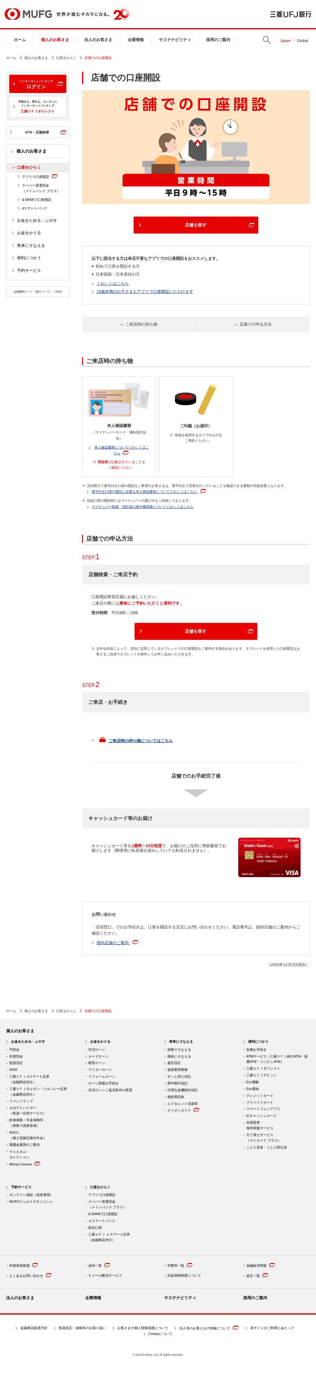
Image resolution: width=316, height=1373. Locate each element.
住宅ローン (96, 1049)
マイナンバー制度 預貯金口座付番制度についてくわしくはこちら (142, 507)
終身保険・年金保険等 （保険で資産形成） (26, 1122)
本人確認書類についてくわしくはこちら (121, 450)
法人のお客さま (98, 40)
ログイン (36, 84)
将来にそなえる (31, 245)
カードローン (98, 1056)
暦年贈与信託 (177, 1083)
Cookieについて (160, 1334)
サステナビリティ (175, 40)
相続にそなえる (179, 1056)
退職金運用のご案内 (24, 1145)
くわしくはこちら (113, 283)
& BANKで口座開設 (36, 199)
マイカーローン (100, 1069)
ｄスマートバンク (101, 1221)
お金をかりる (29, 233)
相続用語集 (175, 1097)
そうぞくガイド (183, 1110)
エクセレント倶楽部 (182, 1103)
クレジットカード (259, 1095)
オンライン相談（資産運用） (31, 1195)
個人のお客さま (55, 40)
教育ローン (96, 1063)
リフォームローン (101, 1076)
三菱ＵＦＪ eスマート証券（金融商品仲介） (29, 1079)
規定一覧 (257, 1275)
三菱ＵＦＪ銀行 (290, 14)
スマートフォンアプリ (263, 1109)
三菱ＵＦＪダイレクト (263, 1068)
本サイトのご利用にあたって (272, 1328)
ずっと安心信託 (179, 1076)
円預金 (14, 1049)
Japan (285, 41)
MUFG (28, 14)
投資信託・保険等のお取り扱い (82, 1328)
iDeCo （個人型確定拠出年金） (28, 1135)
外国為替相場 (23, 1265)
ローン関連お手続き (103, 1083)
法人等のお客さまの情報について (208, 1327)
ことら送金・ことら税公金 (266, 1147)
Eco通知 (252, 1089)
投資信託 (16, 1063)
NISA (13, 1069)
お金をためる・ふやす (37, 220)
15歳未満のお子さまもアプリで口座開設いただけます (145, 291)
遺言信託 (174, 1063)
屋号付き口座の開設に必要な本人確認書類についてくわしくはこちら (149, 491)
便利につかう (29, 258)
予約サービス (29, 270)
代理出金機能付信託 (182, 1090)
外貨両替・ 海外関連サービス (259, 1125)
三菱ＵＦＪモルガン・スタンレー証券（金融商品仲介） (38, 1091)
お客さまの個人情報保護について (142, 1328)
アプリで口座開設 (39, 176)
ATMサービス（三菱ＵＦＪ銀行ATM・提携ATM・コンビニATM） (277, 1059)
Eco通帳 (252, 1082)
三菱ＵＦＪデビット (261, 1075)
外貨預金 (16, 1056)
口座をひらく (66, 58)
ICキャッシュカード (261, 1115)
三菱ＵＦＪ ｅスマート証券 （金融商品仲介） (109, 1237)
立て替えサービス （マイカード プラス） (263, 1137)
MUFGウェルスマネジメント (31, 1201)
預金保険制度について (184, 1275)
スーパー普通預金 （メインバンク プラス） (107, 1204)
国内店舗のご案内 (117, 942)
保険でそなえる (179, 1049)
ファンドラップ (21, 1101)
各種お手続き (256, 1049)
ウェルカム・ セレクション (19, 1154)
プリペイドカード (259, 1102)
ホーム (20, 40)
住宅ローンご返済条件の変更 (110, 1090)
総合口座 (95, 1227)
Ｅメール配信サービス (105, 1275)
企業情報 (136, 40)
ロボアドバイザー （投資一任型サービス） (28, 1110)
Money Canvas (24, 1163)
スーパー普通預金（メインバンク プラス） (41, 188)
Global (302, 41)
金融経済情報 (260, 1265)
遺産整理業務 (177, 1069)
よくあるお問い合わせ (30, 1275)
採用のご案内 (218, 40)
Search (267, 40)
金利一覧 (99, 1265)
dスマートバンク (35, 208)
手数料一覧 (179, 1265)
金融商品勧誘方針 (34, 1328)
